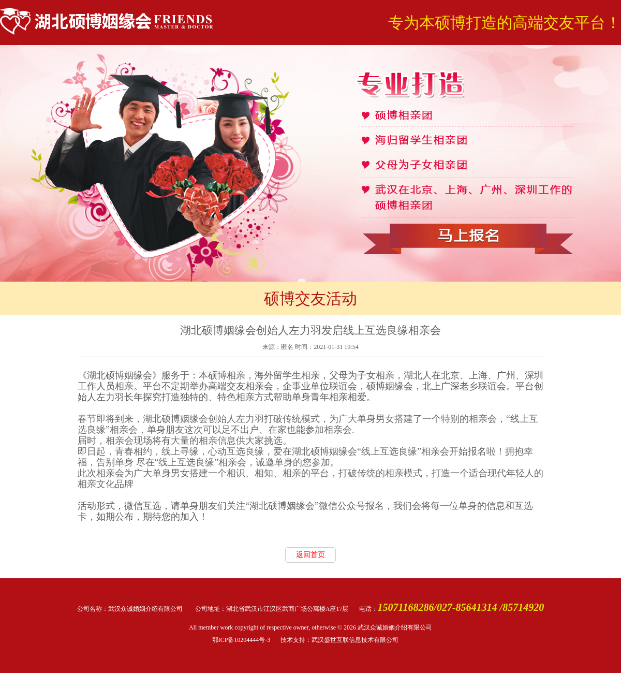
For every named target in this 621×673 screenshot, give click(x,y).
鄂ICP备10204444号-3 (241, 639)
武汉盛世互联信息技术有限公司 (355, 639)
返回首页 (310, 555)
